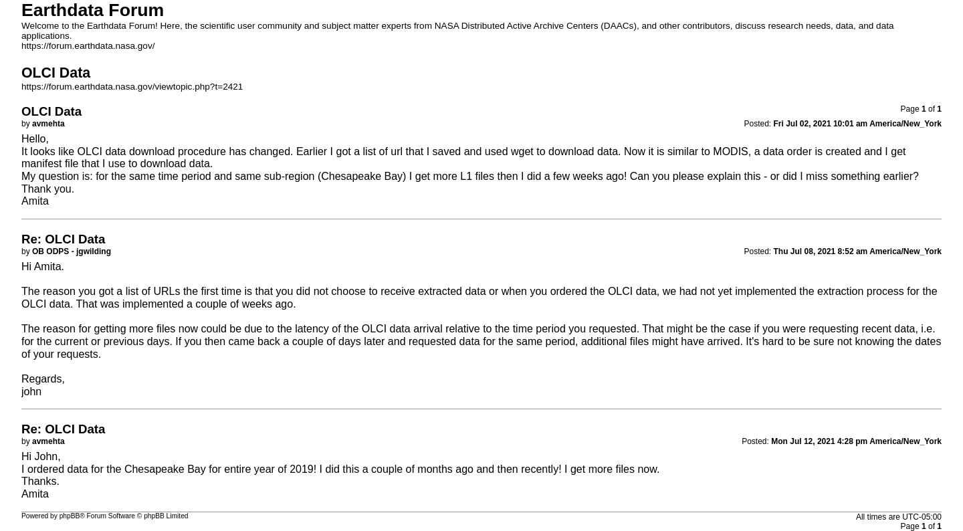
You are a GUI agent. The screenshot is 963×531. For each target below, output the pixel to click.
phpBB (70, 516)
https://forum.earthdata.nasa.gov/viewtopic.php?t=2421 (132, 87)
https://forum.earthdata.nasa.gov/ (88, 46)
